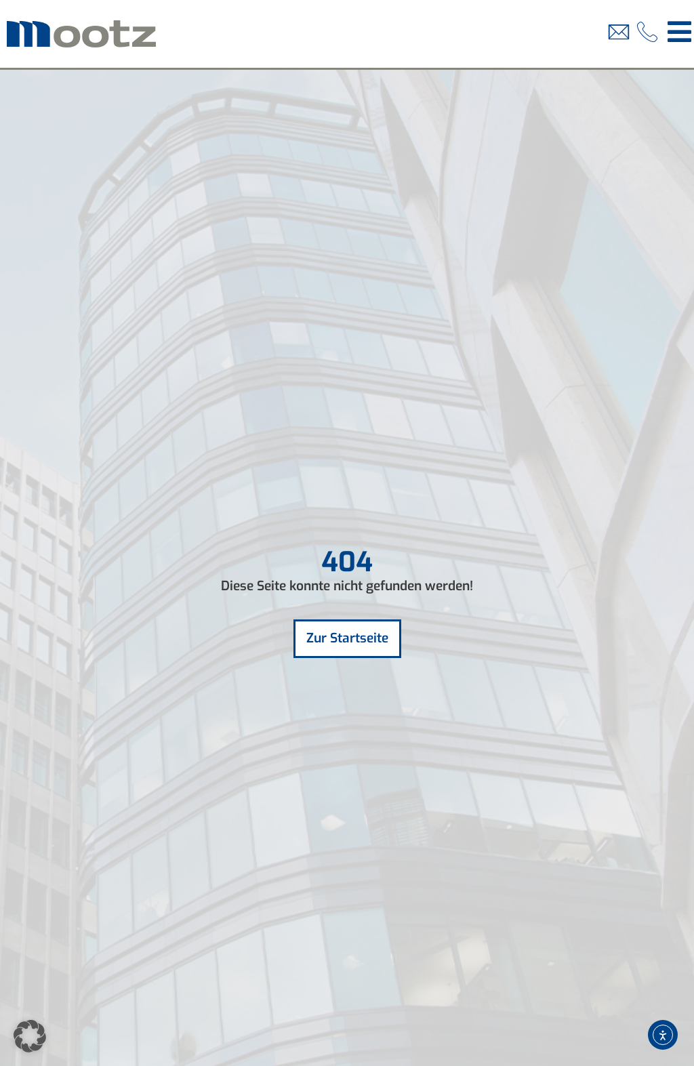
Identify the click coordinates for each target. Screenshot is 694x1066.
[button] (30, 1036)
